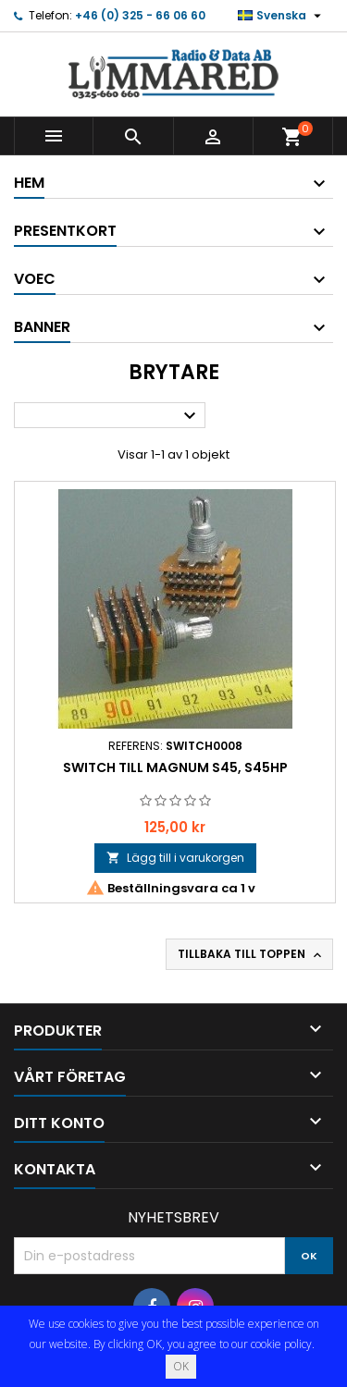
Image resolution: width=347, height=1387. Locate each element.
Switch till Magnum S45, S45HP (175, 767)
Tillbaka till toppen (251, 954)
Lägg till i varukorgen (175, 857)
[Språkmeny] (282, 15)
